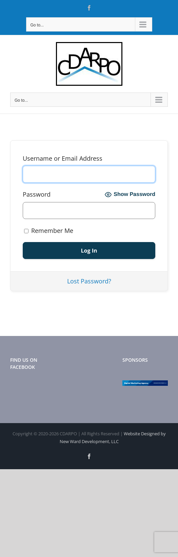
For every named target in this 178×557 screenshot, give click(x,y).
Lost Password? (89, 281)
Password (37, 194)
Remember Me (48, 230)
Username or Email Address (62, 158)
